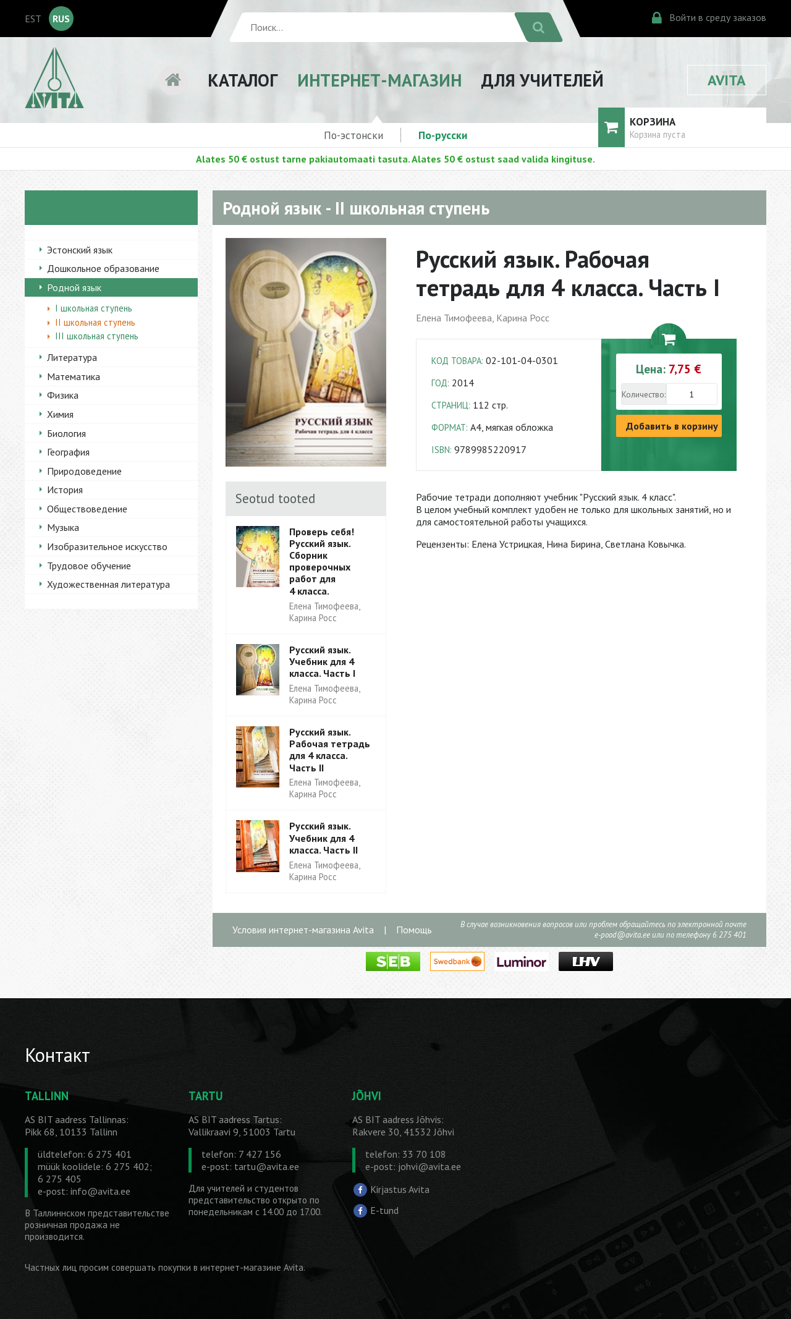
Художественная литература (108, 584)
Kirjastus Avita (399, 1189)
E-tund (384, 1210)
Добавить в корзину (672, 426)
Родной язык (74, 287)
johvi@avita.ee (429, 1166)
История (65, 489)
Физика (62, 395)
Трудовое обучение (89, 565)
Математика (73, 376)
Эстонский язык (79, 250)
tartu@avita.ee (266, 1166)
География (68, 452)
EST (33, 18)
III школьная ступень (96, 336)
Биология (66, 433)
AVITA (727, 80)
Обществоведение (87, 509)
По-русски (442, 135)
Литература (72, 357)
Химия (60, 414)
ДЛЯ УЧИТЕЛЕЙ (542, 80)
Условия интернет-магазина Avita (303, 929)
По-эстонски (353, 135)
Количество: (644, 394)
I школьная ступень (93, 308)
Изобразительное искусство (107, 546)
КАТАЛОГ (242, 80)
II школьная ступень (95, 322)
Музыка (63, 527)
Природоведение (84, 471)
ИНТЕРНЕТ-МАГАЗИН (379, 80)
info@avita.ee (100, 1191)
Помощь (414, 929)
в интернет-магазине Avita (248, 1267)
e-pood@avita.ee (622, 935)
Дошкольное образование (103, 268)
